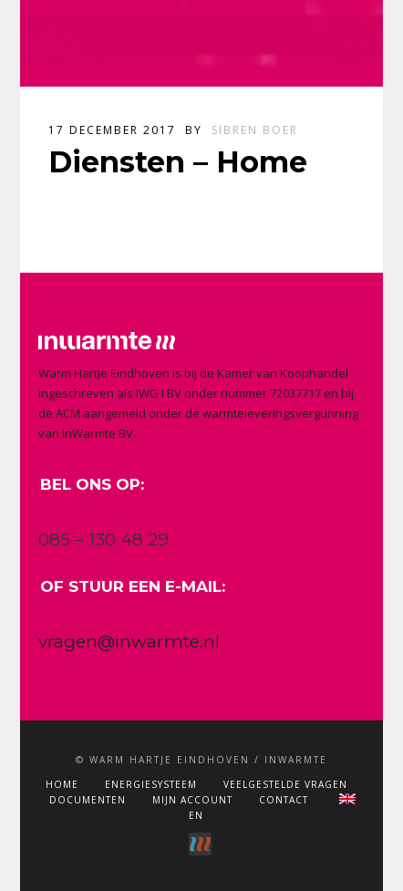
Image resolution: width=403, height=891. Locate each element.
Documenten (87, 799)
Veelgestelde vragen (285, 784)
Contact (283, 799)
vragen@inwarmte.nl (129, 641)
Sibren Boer (255, 130)
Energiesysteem (151, 784)
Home (62, 784)
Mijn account (192, 799)
